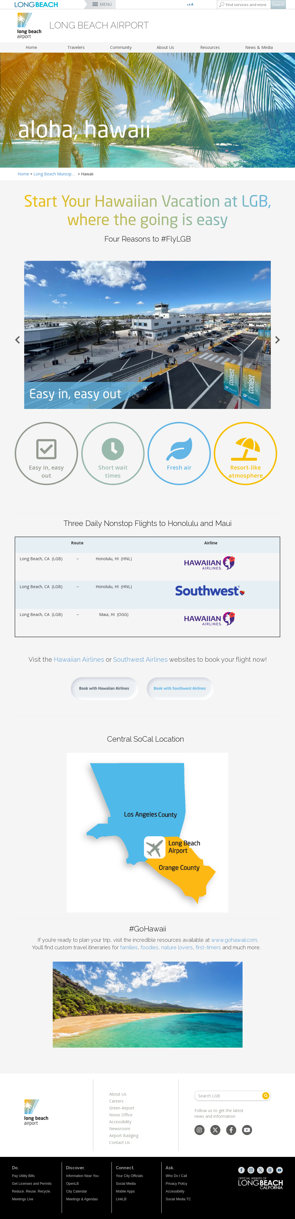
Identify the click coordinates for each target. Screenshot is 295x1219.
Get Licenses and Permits (32, 1184)
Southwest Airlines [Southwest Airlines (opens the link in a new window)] (140, 659)
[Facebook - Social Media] (231, 1130)
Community (121, 47)
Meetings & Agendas (82, 1199)
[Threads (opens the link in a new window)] (269, 1170)
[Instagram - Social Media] (199, 1130)
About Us (165, 47)
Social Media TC (178, 1199)
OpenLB (72, 1184)
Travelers (76, 47)
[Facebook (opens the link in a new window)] (241, 1170)
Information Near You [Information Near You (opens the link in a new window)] (82, 1176)
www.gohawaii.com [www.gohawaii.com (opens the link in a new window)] (234, 940)
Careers (116, 1101)
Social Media (126, 1184)
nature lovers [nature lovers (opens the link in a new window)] (177, 947)
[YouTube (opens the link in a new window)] (279, 1170)
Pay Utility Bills (23, 1176)
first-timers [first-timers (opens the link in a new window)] (208, 947)
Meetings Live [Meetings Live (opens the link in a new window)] (22, 1199)
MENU (106, 4)
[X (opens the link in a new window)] (260, 1170)
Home (31, 47)
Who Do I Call (176, 1176)
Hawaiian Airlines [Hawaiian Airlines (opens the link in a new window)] (79, 659)
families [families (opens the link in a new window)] (129, 947)
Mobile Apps (125, 1191)
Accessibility (120, 1121)
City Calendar (76, 1191)
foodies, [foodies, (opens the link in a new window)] (150, 947)
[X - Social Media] (215, 1130)
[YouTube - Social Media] (247, 1130)
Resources (210, 47)
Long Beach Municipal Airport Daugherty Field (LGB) (55, 174)
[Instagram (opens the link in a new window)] (250, 1170)
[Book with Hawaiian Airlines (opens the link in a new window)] (105, 688)
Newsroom (119, 1128)
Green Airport (121, 1108)
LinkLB (121, 1199)
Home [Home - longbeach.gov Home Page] (23, 174)
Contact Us (119, 1142)
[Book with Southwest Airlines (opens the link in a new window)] (180, 688)
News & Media (259, 47)
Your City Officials (129, 1176)
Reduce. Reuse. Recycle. (31, 1191)
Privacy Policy (176, 1184)
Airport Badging (123, 1135)
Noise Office (121, 1114)
